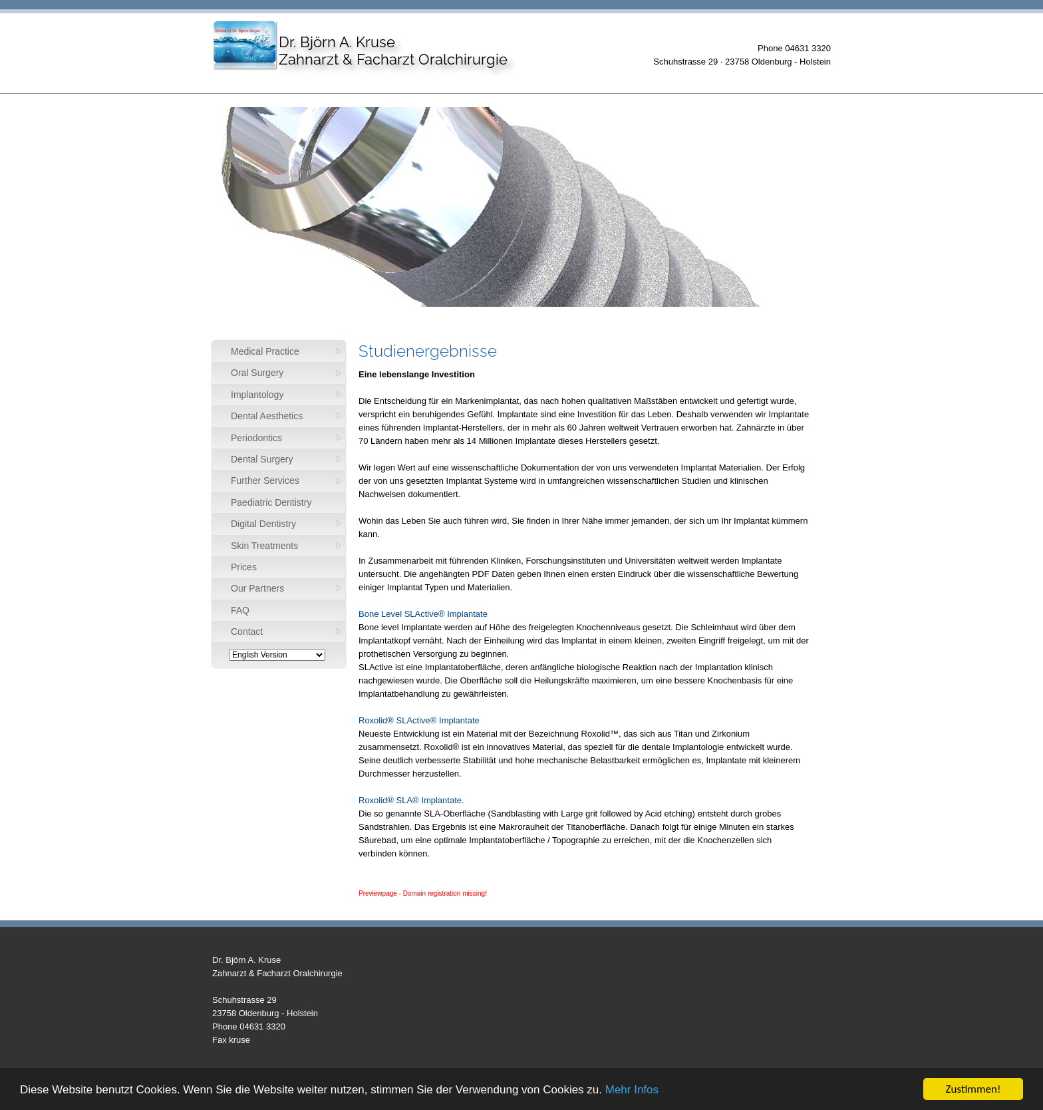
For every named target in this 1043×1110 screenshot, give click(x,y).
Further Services (265, 480)
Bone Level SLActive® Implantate (423, 614)
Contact (247, 631)
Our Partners (257, 588)
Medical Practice (265, 351)
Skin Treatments (264, 545)
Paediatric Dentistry (271, 502)
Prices (244, 567)
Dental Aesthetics (267, 416)
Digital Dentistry (263, 523)
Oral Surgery (257, 372)
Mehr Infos (632, 1089)
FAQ (240, 610)
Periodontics (256, 438)
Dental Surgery (262, 459)
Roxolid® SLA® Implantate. (411, 800)
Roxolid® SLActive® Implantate (419, 720)
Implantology (257, 394)
